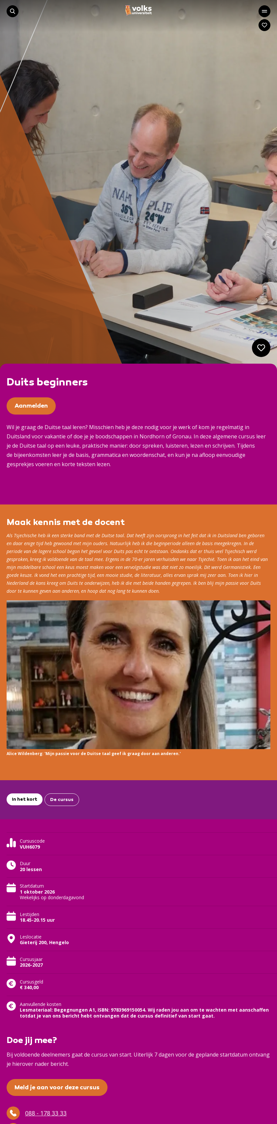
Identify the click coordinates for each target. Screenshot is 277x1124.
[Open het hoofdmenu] (264, 11)
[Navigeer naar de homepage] (138, 10)
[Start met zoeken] (12, 11)
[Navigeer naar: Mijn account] (264, 25)
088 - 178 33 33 (37, 1113)
